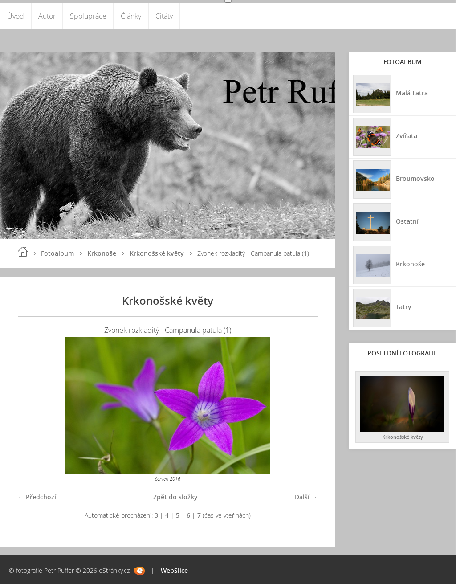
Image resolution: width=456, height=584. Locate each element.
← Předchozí (37, 497)
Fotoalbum (57, 253)
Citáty (164, 16)
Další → (306, 497)
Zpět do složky (175, 497)
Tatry (403, 306)
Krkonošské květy (157, 253)
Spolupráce (88, 16)
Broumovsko (415, 178)
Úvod (15, 16)
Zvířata (406, 135)
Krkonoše (101, 253)
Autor (47, 16)
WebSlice (174, 570)
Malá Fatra (412, 93)
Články (131, 16)
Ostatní (407, 221)
